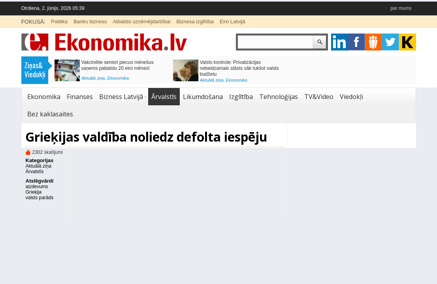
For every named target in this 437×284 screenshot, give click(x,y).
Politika (59, 21)
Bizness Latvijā (121, 96)
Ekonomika (118, 78)
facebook (356, 42)
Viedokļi (351, 96)
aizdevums (37, 186)
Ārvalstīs (164, 96)
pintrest (373, 42)
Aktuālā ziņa (93, 78)
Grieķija (34, 192)
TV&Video (318, 96)
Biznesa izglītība (195, 21)
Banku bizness (90, 21)
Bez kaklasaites (50, 114)
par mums (400, 8)
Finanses (80, 96)
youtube (407, 42)
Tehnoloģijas (278, 96)
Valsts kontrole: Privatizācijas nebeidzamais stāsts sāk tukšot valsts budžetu (239, 68)
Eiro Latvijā (232, 21)
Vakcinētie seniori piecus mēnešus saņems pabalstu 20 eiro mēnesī (117, 65)
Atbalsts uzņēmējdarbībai (141, 21)
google (339, 42)
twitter (390, 42)
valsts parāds (40, 197)
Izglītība (241, 96)
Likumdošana (203, 96)
